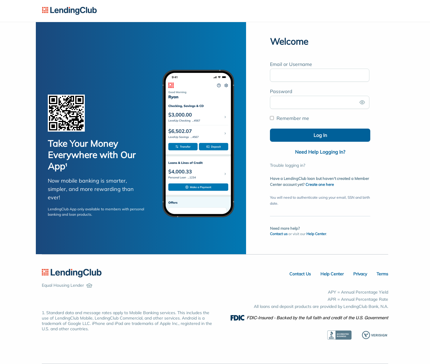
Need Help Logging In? (320, 152)
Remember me (289, 118)
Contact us (279, 234)
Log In (320, 135)
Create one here (319, 184)
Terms (382, 274)
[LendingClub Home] (72, 273)
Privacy (360, 274)
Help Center (316, 234)
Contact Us (300, 274)
